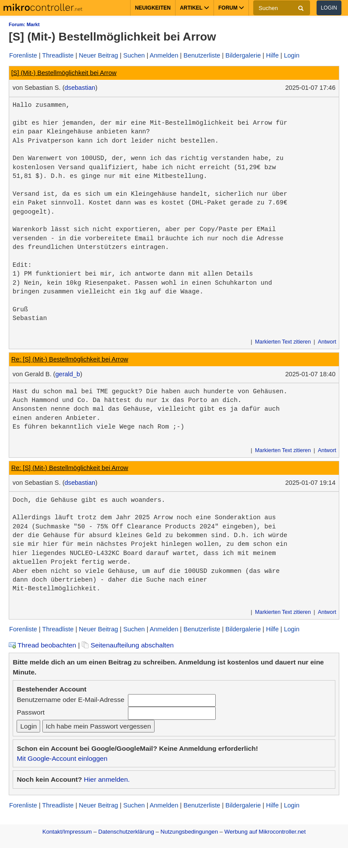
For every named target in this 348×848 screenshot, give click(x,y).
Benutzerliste (201, 55)
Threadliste (58, 55)
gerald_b (67, 374)
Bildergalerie (243, 55)
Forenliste (23, 55)
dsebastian (80, 87)
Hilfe (272, 55)
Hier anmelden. (107, 779)
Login (329, 8)
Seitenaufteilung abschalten (128, 645)
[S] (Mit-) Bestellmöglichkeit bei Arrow (64, 72)
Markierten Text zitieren (283, 342)
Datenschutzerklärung (126, 831)
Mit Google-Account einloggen (62, 758)
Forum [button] (231, 8)
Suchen (134, 55)
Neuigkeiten (153, 8)
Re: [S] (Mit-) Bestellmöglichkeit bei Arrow (69, 359)
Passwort (31, 712)
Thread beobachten (42, 645)
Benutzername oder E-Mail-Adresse (70, 699)
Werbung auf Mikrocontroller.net (265, 831)
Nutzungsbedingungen (189, 831)
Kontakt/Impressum (67, 831)
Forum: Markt (24, 24)
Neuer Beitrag (98, 55)
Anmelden (164, 55)
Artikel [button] (194, 8)
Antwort (327, 342)
